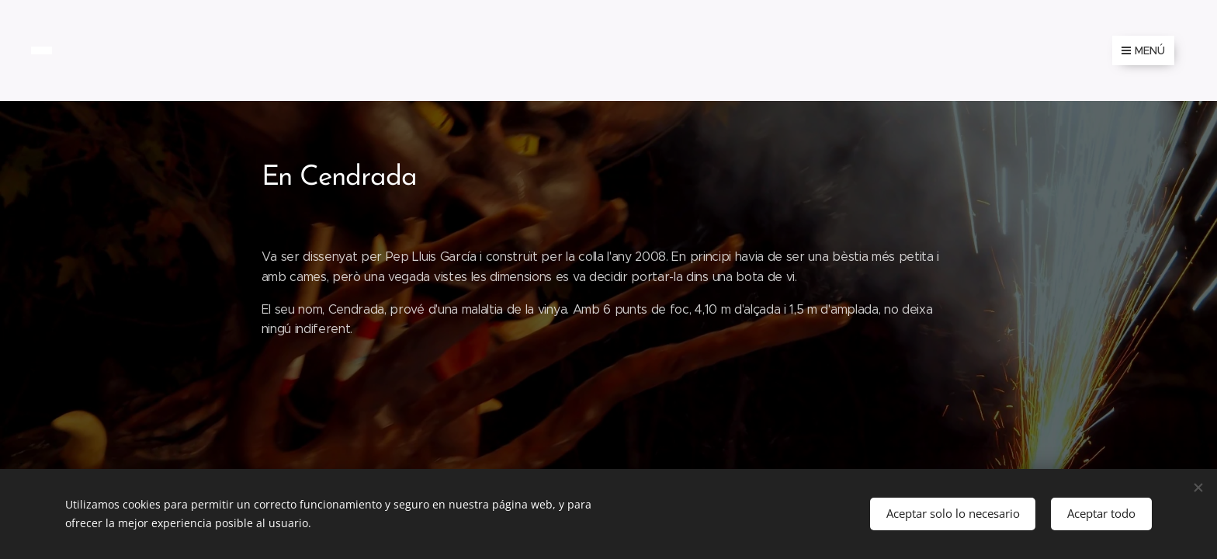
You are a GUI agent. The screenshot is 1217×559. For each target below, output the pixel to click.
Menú (1143, 50)
